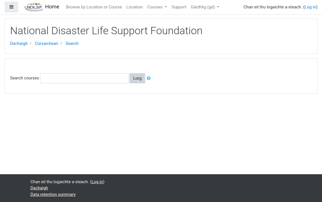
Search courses (24, 78)
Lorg (137, 78)
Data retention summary (53, 194)
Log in (310, 7)
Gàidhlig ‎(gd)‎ (203, 7)
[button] (150, 78)
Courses (155, 7)
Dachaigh (19, 43)
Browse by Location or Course (94, 7)
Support (179, 7)
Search (72, 43)
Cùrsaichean (46, 43)
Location (134, 7)
